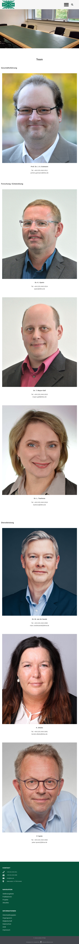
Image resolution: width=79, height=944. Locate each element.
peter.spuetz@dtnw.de (39, 842)
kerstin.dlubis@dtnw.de (39, 734)
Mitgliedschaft (7, 921)
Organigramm (7, 918)
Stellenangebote (8, 894)
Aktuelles (6, 903)
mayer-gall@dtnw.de (40, 397)
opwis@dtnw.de (39, 289)
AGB (4, 927)
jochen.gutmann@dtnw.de (39, 173)
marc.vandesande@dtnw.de (39, 625)
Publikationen (7, 897)
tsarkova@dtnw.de (39, 505)
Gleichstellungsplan (9, 915)
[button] (66, 4)
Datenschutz (7, 924)
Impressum (6, 930)
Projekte (5, 900)
